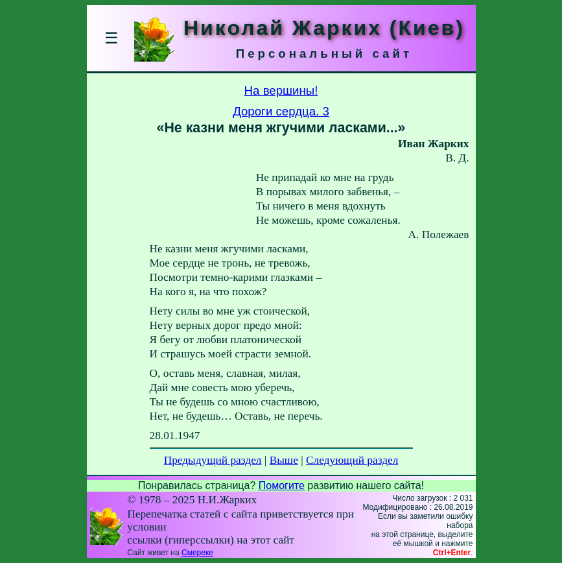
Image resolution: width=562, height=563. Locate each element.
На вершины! (281, 90)
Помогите (282, 485)
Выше (284, 460)
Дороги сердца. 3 (281, 111)
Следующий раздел (352, 460)
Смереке (197, 552)
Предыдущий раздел (213, 460)
